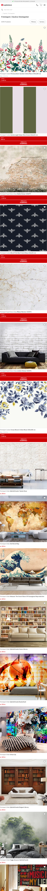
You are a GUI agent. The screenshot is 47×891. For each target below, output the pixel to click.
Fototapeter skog (34, 640)
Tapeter (5, 13)
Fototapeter (11, 13)
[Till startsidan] (6, 5)
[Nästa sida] (33, 597)
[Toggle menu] (44, 5)
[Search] (23, 10)
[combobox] (23, 597)
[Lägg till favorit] (13, 28)
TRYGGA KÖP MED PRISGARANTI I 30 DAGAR (24, 1)
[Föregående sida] (14, 597)
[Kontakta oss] (37, 5)
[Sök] (2, 10)
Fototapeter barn (12, 640)
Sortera (42, 22)
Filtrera (33, 22)
